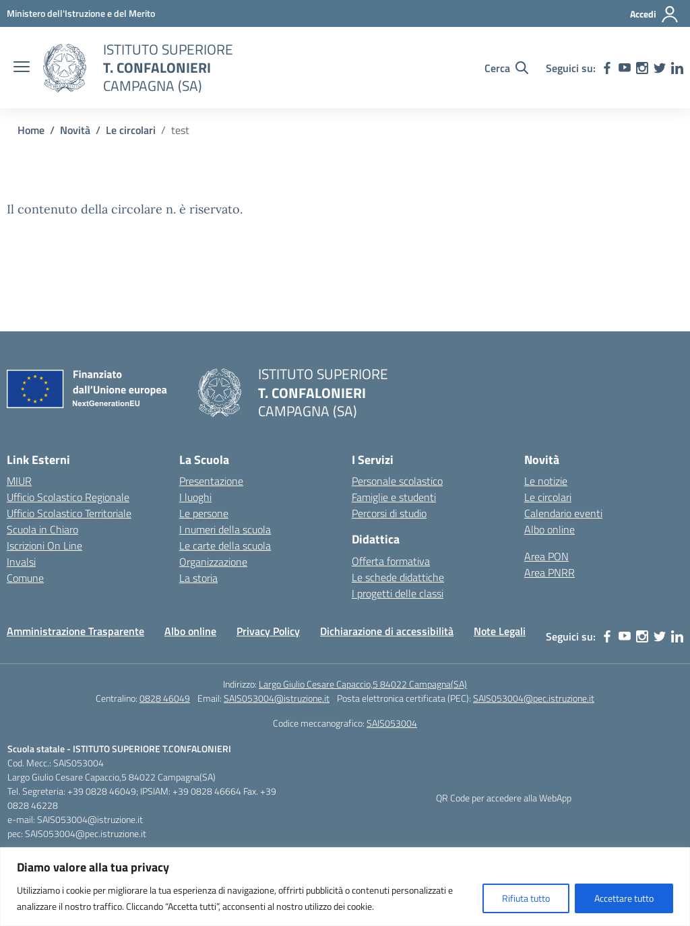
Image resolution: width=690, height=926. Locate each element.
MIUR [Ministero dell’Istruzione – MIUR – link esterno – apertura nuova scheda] (19, 481)
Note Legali (500, 631)
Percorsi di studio (389, 513)
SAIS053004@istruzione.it (277, 698)
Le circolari (547, 497)
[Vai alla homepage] (64, 68)
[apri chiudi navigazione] (21, 68)
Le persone (203, 513)
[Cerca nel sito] (506, 68)
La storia (198, 578)
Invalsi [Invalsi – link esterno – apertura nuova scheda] (21, 562)
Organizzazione (213, 562)
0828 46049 (164, 698)
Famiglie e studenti (394, 497)
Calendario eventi (563, 513)
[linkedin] (677, 68)
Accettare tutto (624, 898)
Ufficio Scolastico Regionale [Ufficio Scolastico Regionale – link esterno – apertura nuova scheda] (68, 497)
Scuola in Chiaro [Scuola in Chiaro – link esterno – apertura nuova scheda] (42, 529)
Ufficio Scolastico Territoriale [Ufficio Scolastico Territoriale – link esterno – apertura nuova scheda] (69, 513)
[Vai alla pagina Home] (31, 130)
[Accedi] (654, 14)
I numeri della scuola (225, 529)
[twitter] (660, 68)
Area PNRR (549, 572)
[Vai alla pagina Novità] (75, 130)
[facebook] (607, 68)
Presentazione (211, 481)
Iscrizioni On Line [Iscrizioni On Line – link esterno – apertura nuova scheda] (44, 545)
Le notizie (545, 481)
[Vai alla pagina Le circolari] (131, 130)
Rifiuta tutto (526, 898)
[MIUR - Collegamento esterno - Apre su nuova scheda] (81, 13)
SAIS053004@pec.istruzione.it (533, 698)
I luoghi (195, 497)
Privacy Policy (268, 631)
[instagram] (642, 68)
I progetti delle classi (397, 593)
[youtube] (625, 68)
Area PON (546, 556)
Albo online (549, 529)
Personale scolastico (397, 481)
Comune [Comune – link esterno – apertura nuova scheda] (25, 578)
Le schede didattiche (398, 577)
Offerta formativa (391, 561)
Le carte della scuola (225, 545)
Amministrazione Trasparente (75, 631)
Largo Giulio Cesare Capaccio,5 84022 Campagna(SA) (363, 684)
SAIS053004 (392, 723)
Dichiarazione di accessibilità (386, 631)
